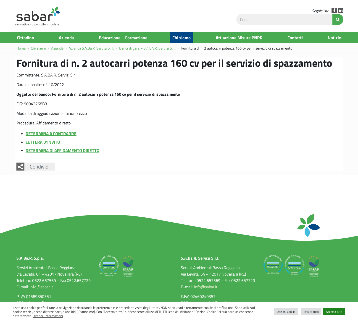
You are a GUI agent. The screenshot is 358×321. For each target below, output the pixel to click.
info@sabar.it (41, 286)
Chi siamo (181, 37)
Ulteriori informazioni (48, 315)
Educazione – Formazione (123, 37)
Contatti (295, 37)
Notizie (334, 37)
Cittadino (25, 37)
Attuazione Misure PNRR (239, 37)
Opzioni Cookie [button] (286, 312)
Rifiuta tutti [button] (311, 312)
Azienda (66, 37)
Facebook (334, 10)
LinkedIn (340, 10)
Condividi (40, 166)
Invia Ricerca (337, 19)
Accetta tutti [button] (334, 312)
